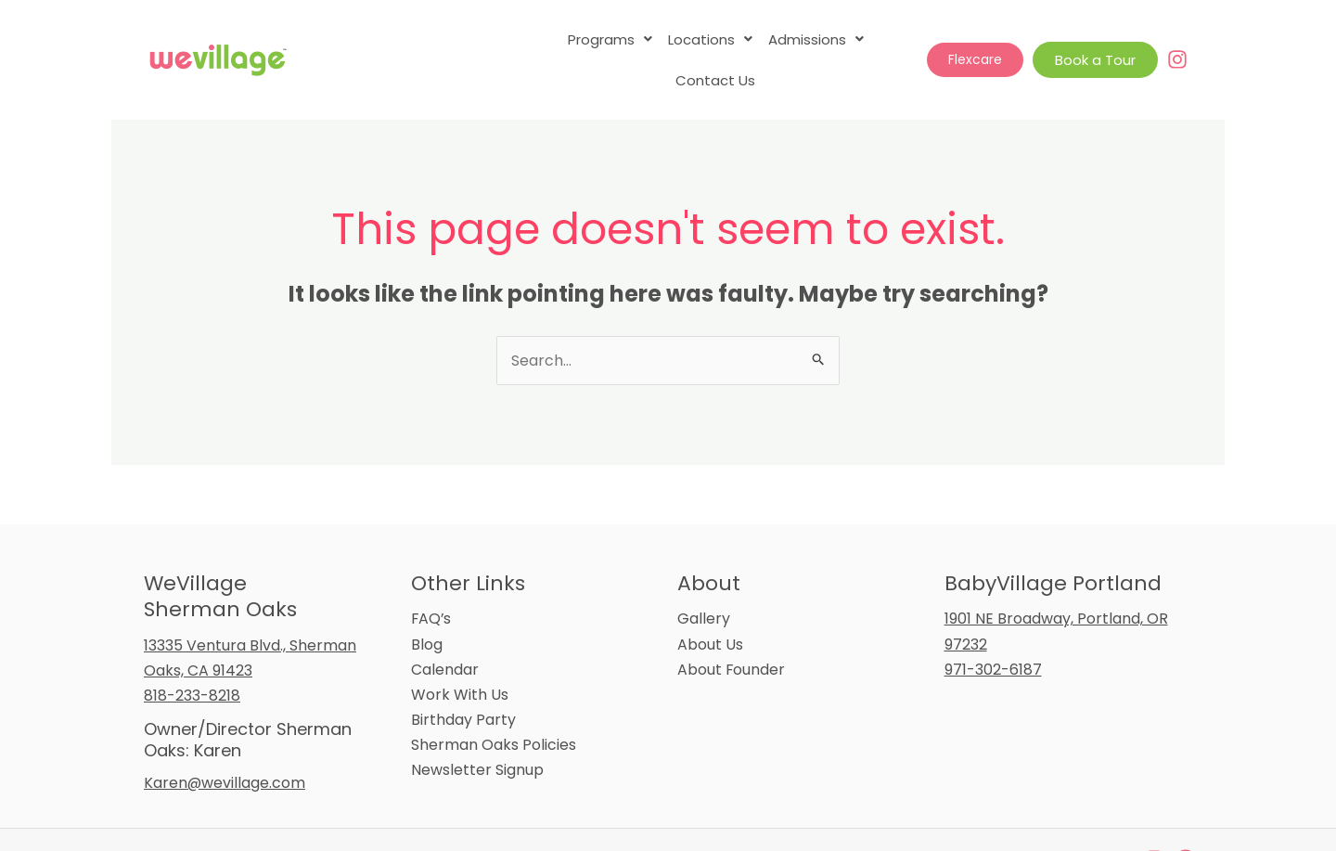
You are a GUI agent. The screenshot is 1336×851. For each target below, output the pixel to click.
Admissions (766, 39)
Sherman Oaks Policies (493, 704)
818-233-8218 (192, 654)
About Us (710, 602)
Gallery (703, 577)
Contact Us (868, 39)
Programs (562, 39)
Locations (661, 39)
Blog (427, 602)
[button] (561, 39)
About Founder (731, 628)
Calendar (445, 628)
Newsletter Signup (477, 729)
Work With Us (459, 653)
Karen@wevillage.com (225, 742)
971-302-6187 (993, 628)
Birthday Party (463, 679)
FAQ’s (432, 577)
